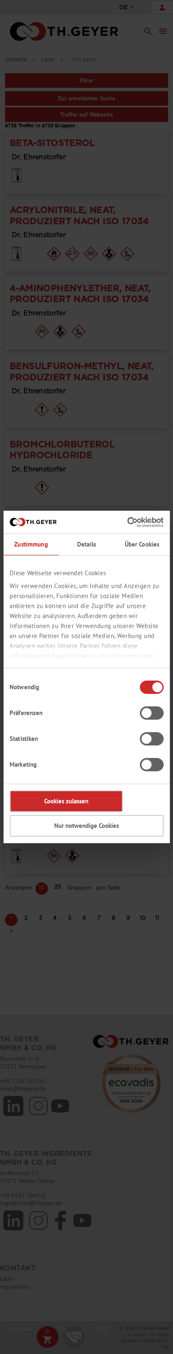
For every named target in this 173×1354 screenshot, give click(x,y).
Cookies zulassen (66, 801)
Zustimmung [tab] (31, 544)
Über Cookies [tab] (142, 544)
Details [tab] (86, 544)
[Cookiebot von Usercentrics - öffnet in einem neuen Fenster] (126, 522)
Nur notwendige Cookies (86, 826)
